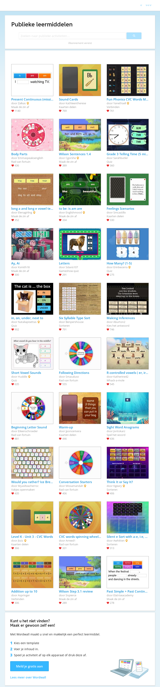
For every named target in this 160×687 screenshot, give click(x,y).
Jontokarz (119, 431)
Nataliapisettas (27, 322)
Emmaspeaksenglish (30, 158)
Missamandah (74, 486)
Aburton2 (119, 322)
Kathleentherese (76, 103)
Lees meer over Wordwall (28, 677)
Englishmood (74, 212)
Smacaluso (72, 376)
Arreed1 (70, 540)
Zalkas (22, 103)
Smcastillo (119, 212)
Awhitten (119, 540)
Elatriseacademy (123, 595)
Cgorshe (71, 158)
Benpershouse (75, 322)
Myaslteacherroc (28, 486)
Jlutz (20, 540)
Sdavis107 (72, 267)
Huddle (22, 376)
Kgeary (117, 486)
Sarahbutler (120, 158)
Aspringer (24, 595)
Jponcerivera (73, 431)
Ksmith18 (24, 267)
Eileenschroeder (28, 431)
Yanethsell (119, 103)
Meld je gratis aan (29, 666)
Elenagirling (25, 212)
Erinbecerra (120, 267)
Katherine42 (120, 376)
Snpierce (71, 595)
